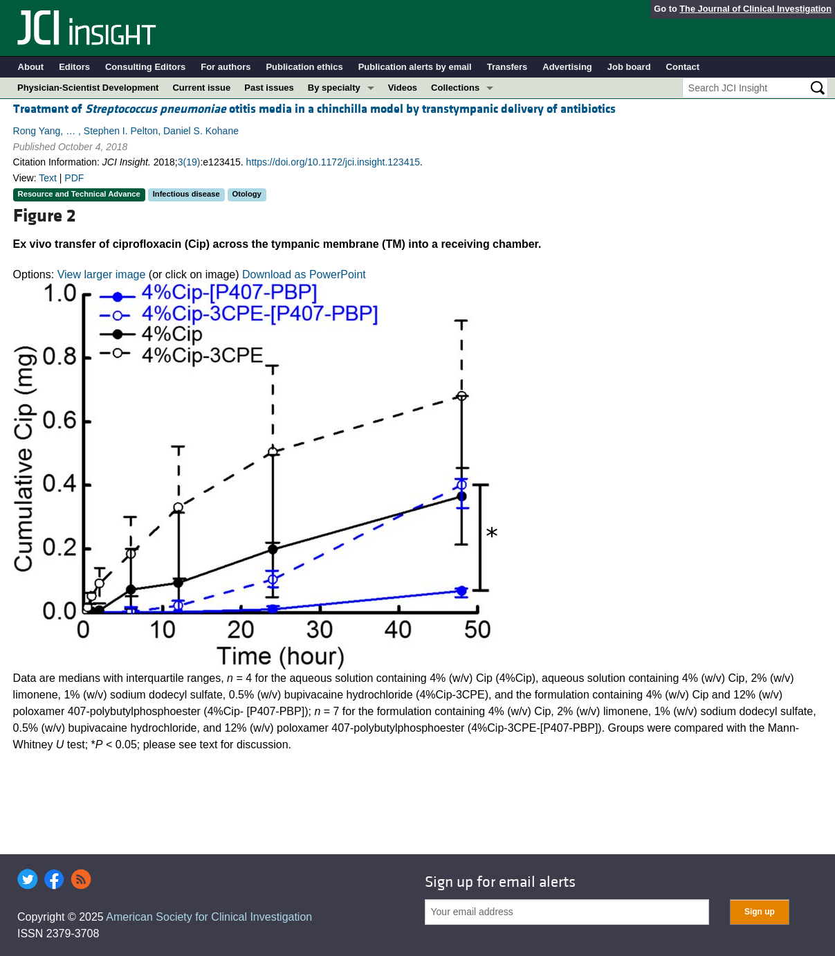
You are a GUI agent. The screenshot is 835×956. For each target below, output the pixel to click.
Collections (455, 87)
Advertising (567, 67)
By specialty (334, 87)
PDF (74, 177)
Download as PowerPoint (304, 274)
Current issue (201, 87)
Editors (74, 67)
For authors (225, 67)
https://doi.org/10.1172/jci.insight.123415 (333, 162)
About (31, 67)
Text (48, 177)
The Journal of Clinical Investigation (755, 8)
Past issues (269, 87)
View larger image (101, 274)
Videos (402, 87)
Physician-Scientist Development (87, 87)
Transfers (507, 67)
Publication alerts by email (415, 67)
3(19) (189, 162)
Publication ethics (304, 67)
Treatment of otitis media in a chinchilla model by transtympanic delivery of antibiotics (314, 109)
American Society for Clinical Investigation (209, 917)
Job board (629, 67)
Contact (682, 67)
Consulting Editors (145, 67)
